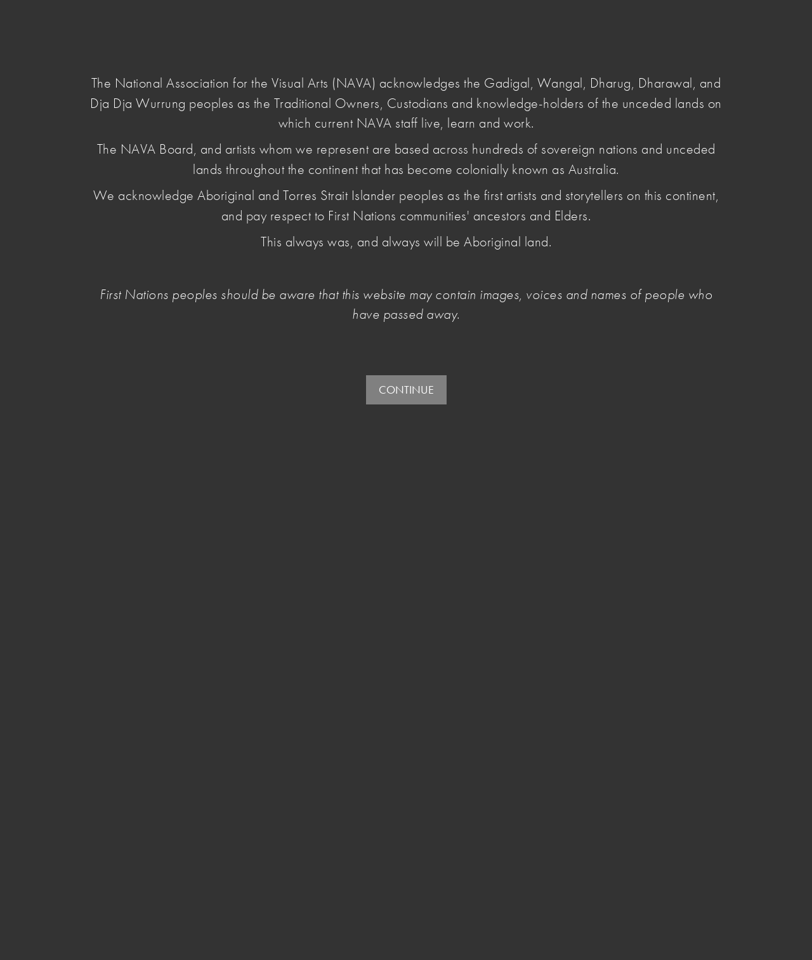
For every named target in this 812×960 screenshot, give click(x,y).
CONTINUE (406, 389)
